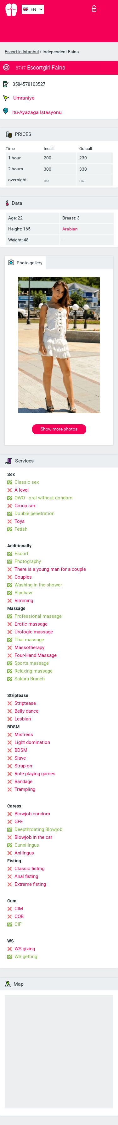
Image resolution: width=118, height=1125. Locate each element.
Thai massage (29, 639)
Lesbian (22, 719)
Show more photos (59, 428)
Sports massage (31, 663)
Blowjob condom (32, 814)
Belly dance (26, 711)
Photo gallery (25, 262)
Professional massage (38, 616)
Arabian (70, 228)
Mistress (23, 734)
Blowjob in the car (33, 837)
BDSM (20, 750)
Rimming (23, 600)
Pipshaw (23, 593)
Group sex (25, 505)
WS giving (24, 949)
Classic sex (26, 482)
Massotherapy (29, 647)
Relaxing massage (33, 671)
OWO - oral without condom (43, 498)
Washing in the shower (38, 585)
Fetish (20, 529)
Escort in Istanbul (22, 51)
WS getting (25, 956)
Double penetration (34, 513)
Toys (19, 521)
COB (19, 916)
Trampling (24, 789)
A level (21, 490)
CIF (17, 924)
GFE (18, 821)
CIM (18, 908)
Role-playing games (34, 774)
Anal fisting (26, 876)
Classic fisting (29, 868)
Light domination (32, 742)
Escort (21, 553)
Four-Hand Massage (35, 655)
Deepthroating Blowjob (38, 829)
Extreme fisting (30, 884)
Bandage (23, 781)
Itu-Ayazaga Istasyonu (32, 111)
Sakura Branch (29, 679)
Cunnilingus (26, 845)
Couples (23, 577)
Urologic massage (33, 632)
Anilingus (24, 853)
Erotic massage (31, 624)
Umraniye (18, 98)
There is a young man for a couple (50, 569)
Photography (27, 561)
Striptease (25, 703)
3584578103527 (29, 84)
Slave (20, 758)
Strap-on (23, 766)
